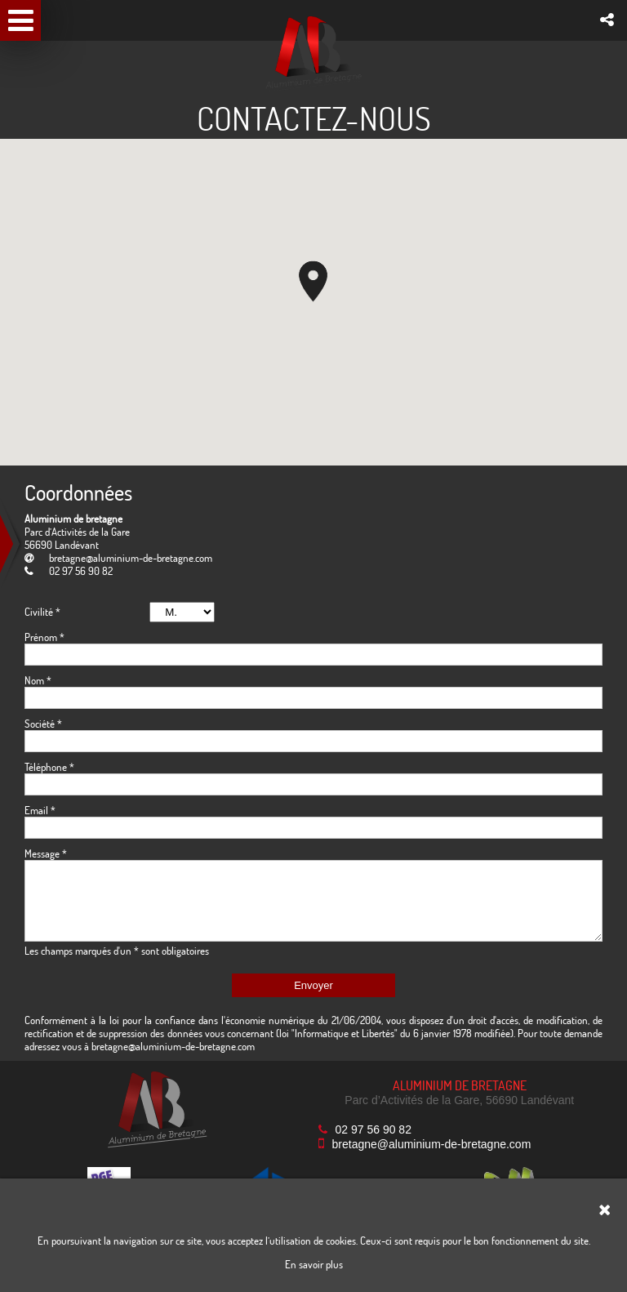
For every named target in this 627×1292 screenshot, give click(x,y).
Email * (40, 810)
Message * (45, 853)
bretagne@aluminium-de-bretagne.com (130, 557)
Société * (43, 723)
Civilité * (42, 611)
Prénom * (44, 637)
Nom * (37, 680)
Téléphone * (49, 766)
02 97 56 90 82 (373, 1129)
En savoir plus (314, 1264)
